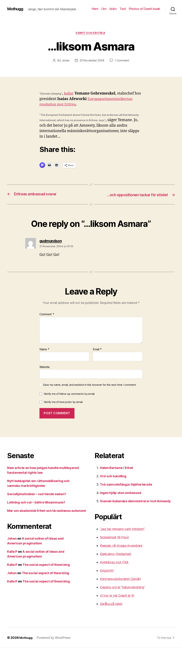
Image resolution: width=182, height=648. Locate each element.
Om (103, 9)
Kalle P (12, 552)
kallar (69, 94)
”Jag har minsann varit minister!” (122, 529)
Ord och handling (113, 476)
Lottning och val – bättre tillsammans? (36, 503)
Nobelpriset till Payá (114, 537)
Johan (65, 61)
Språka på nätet (111, 604)
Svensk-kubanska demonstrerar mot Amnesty (135, 501)
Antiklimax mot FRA (114, 562)
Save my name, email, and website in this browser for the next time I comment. (89, 385)
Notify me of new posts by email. (63, 402)
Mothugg (16, 9)
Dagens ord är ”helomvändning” (122, 587)
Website (44, 367)
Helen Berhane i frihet (116, 468)
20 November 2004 (92, 61)
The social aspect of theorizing (46, 565)
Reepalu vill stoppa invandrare (121, 546)
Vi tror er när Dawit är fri (117, 596)
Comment (46, 314)
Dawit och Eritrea (91, 33)
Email (97, 349)
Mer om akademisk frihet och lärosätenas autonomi (46, 511)
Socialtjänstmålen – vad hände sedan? (36, 494)
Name (44, 349)
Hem (95, 9)
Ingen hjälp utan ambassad (120, 493)
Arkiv (113, 9)
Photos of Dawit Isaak (144, 9)
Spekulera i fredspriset (115, 554)
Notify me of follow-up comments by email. (69, 394)
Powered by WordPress (54, 638)
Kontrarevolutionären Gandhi (120, 579)
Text (122, 9)
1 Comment (122, 61)
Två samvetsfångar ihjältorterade (126, 485)
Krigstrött (107, 571)
